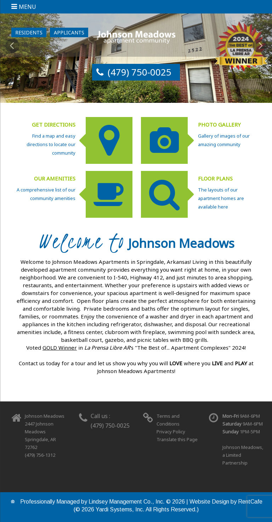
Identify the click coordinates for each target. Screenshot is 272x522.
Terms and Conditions (168, 420)
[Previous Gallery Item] (12, 46)
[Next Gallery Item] (260, 46)
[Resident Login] (28, 32)
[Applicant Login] (69, 32)
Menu (27, 7)
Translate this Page (177, 439)
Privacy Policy (171, 431)
